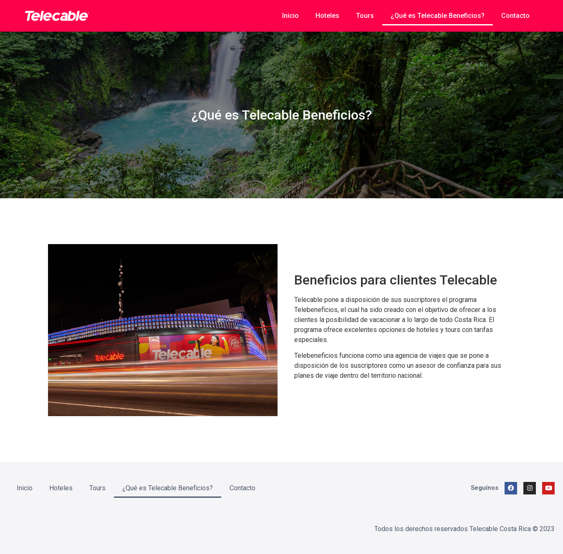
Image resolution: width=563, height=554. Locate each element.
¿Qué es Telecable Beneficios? (438, 16)
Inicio (290, 16)
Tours (365, 16)
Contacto (515, 16)
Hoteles (327, 16)
